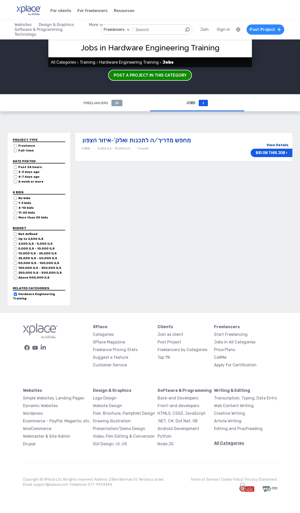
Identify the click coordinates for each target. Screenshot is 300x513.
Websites (32, 390)
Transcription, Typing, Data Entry (245, 398)
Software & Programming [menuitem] (39, 29)
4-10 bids (26, 208)
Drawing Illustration (112, 421)
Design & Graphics (112, 390)
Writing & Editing (232, 390)
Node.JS (166, 443)
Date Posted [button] (24, 161)
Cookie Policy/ (233, 479)
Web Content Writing (234, 405)
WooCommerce (37, 428)
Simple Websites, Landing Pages (53, 398)
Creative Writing (229, 413)
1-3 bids (24, 203)
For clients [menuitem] (61, 10)
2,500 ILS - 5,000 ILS (35, 243)
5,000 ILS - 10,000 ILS (36, 248)
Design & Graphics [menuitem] (56, 24)
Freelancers (102, 103)
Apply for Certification (235, 365)
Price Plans (224, 349)
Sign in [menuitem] (223, 29)
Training (87, 62)
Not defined (27, 234)
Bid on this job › (271, 153)
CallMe (220, 357)
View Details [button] (278, 145)
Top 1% (164, 357)
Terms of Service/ (205, 479)
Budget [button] (19, 228)
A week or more (31, 181)
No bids (24, 198)
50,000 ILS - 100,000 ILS (38, 263)
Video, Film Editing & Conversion (124, 436)
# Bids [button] (18, 192)
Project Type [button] (25, 140)
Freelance (26, 145)
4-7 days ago (28, 176)
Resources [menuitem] (124, 10)
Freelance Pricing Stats (115, 349)
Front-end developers (178, 405)
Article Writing (227, 421)
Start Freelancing (231, 334)
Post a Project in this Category (150, 75)
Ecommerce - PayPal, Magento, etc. (57, 421)
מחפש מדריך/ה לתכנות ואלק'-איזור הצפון (136, 140)
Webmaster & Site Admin (46, 436)
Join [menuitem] (204, 29)
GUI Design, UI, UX (110, 443)
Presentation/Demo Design (119, 428)
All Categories (63, 62)
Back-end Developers (178, 398)
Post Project (169, 342)
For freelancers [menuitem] (93, 10)
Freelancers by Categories (182, 349)
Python (165, 436)
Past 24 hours (30, 167)
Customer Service (110, 365)
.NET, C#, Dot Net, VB (178, 421)
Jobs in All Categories (234, 342)
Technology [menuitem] (26, 34)
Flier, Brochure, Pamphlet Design (124, 413)
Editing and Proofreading (238, 428)
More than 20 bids (33, 217)
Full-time (26, 150)
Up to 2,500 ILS (31, 239)
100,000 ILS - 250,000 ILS (39, 268)
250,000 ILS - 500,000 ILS (40, 272)
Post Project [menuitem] (265, 29)
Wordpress (33, 413)
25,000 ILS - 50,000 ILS (37, 258)
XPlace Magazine (109, 342)
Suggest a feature (110, 357)
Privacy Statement (261, 479)
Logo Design (105, 398)
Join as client (170, 334)
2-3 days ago (28, 172)
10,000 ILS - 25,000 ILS (37, 253)
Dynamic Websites (40, 405)
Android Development (178, 428)
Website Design (107, 405)
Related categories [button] (31, 288)
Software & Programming (185, 390)
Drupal (29, 443)
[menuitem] (238, 29)
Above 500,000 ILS (34, 277)
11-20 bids (26, 212)
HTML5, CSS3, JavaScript (182, 413)
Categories (103, 334)
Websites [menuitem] (23, 24)
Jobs (197, 103)
